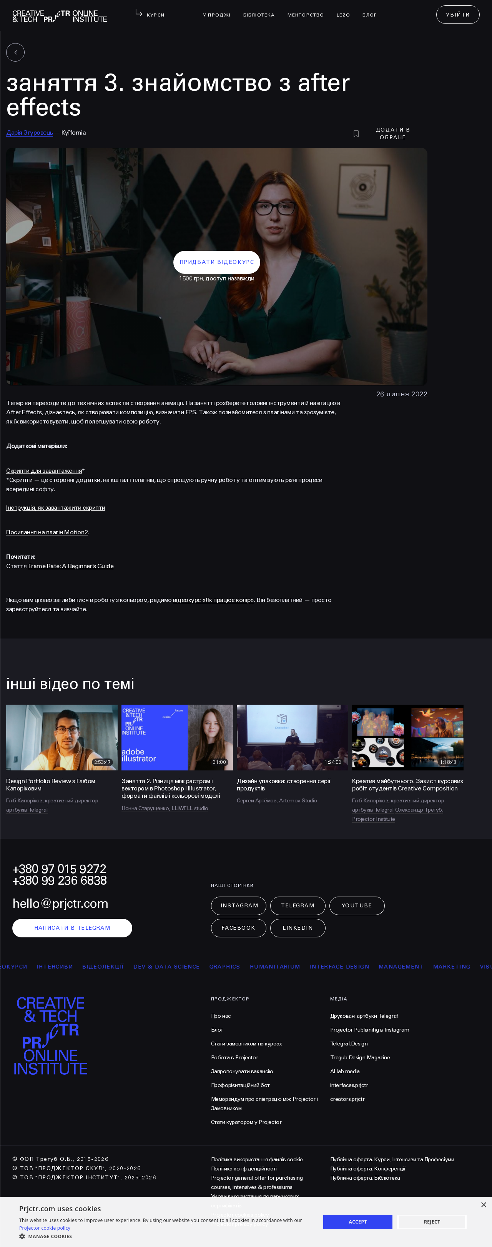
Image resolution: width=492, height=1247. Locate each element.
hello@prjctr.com (60, 903)
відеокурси (23, 967)
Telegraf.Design (349, 1043)
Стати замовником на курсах (246, 1043)
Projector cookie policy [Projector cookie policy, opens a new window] (44, 1228)
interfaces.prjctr (349, 1085)
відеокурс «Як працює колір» (213, 599)
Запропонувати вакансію (242, 1071)
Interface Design (356, 967)
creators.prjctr (347, 1099)
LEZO (347, 10)
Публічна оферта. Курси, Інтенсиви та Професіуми (392, 1159)
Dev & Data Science (183, 967)
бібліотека (262, 10)
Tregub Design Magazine (360, 1057)
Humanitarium (291, 967)
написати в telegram (72, 928)
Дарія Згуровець (29, 132)
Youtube (357, 905)
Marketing (468, 967)
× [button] (483, 1205)
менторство (309, 10)
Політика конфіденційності (244, 1168)
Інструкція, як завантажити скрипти (55, 507)
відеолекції (120, 967)
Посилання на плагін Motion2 (47, 532)
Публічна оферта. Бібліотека (365, 1178)
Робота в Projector (234, 1057)
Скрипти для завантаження (44, 470)
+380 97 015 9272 (59, 869)
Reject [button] (432, 1222)
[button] (165, 1236)
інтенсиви (71, 967)
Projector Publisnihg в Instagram (369, 1030)
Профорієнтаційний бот (240, 1085)
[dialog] (246, 1222)
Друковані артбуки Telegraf (364, 1016)
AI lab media (345, 1071)
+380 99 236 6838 (59, 880)
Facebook (238, 928)
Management (417, 967)
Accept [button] (358, 1222)
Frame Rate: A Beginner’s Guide (71, 566)
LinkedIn (298, 928)
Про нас (221, 1016)
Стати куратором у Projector (246, 1122)
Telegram (297, 905)
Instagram (240, 905)
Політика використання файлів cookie (257, 1159)
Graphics (241, 967)
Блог (372, 10)
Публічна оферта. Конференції (368, 1168)
